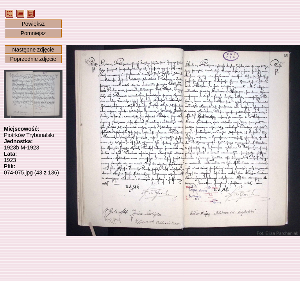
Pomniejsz (33, 33)
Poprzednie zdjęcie (33, 59)
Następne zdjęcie (33, 49)
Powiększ (33, 24)
